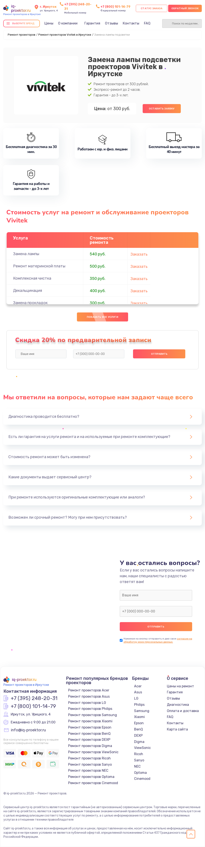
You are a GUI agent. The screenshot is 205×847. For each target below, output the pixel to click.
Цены (48, 23)
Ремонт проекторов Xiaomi (90, 721)
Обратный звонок (185, 8)
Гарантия (92, 23)
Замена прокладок (30, 302)
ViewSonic (142, 748)
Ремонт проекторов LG (87, 703)
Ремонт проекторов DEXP (89, 740)
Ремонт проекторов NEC (88, 770)
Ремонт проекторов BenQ (89, 734)
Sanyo (139, 760)
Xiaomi (139, 717)
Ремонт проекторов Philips (90, 709)
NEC (137, 766)
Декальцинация (27, 290)
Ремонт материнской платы (39, 266)
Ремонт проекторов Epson (89, 727)
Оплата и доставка (183, 711)
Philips (139, 705)
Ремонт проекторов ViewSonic (93, 752)
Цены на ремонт (180, 686)
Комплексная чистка (32, 278)
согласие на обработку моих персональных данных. (158, 640)
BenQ (138, 729)
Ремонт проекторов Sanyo (90, 764)
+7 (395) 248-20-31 (34, 698)
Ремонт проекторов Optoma (91, 777)
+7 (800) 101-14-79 (115, 7)
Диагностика (178, 705)
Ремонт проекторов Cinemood (93, 783)
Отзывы (111, 23)
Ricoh (138, 754)
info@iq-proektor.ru (28, 730)
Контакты (131, 23)
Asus (138, 692)
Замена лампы (26, 254)
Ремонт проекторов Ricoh (89, 758)
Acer (138, 686)
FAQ (147, 23)
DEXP (138, 735)
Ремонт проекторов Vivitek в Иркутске (64, 34)
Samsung (141, 711)
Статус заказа (151, 8)
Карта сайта (177, 729)
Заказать (139, 254)
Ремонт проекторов (21, 34)
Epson (139, 723)
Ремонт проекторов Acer (88, 690)
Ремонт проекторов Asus (89, 696)
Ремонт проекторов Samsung (92, 715)
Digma (139, 742)
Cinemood (142, 779)
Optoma (140, 773)
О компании (68, 23)
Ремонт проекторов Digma (90, 746)
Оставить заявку (162, 108)
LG (136, 698)
